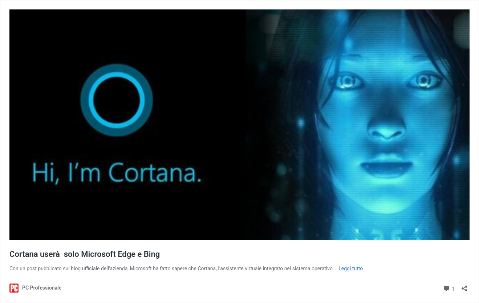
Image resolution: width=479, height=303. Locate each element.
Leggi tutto (350, 268)
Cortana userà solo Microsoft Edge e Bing (84, 254)
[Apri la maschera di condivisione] (464, 286)
